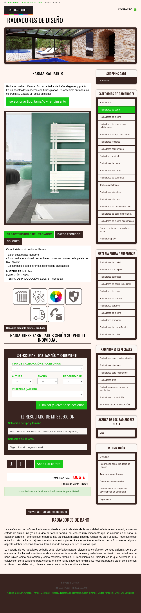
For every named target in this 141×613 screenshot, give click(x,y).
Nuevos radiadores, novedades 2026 (115, 230)
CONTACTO (125, 9)
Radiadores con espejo (111, 269)
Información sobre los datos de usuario (115, 465)
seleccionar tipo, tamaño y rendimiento (37, 101)
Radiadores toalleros (110, 142)
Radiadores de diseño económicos (117, 221)
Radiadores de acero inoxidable (115, 284)
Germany (45, 593)
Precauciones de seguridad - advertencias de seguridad (114, 490)
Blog (102, 433)
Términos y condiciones (111, 474)
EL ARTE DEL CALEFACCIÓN (115, 404)
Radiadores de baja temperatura (115, 214)
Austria (10, 593)
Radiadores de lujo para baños (115, 134)
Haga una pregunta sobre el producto (25, 328)
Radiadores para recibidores (114, 373)
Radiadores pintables (110, 365)
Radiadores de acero (110, 291)
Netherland (65, 593)
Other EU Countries (124, 593)
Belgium (19, 593)
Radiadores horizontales (112, 149)
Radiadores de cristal (110, 262)
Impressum (105, 499)
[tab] (29, 234)
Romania (76, 593)
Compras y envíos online (112, 481)
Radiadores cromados (110, 320)
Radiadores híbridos (110, 199)
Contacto (104, 457)
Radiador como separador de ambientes (114, 389)
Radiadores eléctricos (110, 192)
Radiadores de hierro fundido (114, 327)
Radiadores (13, 2)
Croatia (27, 593)
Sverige (93, 593)
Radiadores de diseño (110, 117)
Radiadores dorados (110, 305)
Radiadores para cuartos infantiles (116, 358)
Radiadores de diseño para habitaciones (113, 126)
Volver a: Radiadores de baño (47, 511)
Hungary (55, 593)
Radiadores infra (108, 380)
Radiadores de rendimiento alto (115, 206)
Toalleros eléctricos (109, 185)
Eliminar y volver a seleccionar (61, 405)
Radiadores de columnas (112, 177)
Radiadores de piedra (110, 313)
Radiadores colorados (110, 277)
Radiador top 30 (107, 238)
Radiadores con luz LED (112, 397)
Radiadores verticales (110, 156)
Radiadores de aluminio (111, 298)
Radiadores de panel (110, 163)
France (36, 593)
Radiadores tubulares (110, 170)
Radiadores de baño (32, 2)
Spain (85, 593)
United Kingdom (105, 593)
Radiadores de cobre (110, 334)
